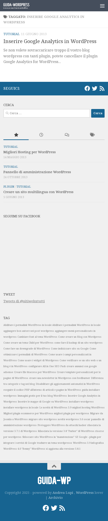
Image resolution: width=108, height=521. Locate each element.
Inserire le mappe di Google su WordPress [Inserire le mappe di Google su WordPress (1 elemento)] (43, 401)
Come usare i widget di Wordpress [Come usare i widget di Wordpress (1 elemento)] (38, 360)
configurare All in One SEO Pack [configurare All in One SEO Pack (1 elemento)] (47, 366)
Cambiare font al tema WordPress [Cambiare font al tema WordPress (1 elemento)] (37, 336)
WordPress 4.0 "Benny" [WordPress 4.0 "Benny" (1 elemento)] (17, 448)
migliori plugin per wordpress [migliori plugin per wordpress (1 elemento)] (71, 413)
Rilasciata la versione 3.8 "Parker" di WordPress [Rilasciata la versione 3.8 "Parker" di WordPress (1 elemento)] (66, 431)
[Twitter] (94, 88)
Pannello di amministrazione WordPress (37, 172)
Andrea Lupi (63, 493)
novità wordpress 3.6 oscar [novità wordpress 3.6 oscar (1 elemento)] (74, 419)
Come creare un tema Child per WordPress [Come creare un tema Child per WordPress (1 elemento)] (28, 342)
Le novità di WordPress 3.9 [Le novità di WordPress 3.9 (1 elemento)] (55, 407)
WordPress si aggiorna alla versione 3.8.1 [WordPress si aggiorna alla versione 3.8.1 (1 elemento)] (56, 448)
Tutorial (11, 34)
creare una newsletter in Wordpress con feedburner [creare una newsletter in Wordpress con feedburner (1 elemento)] (59, 378)
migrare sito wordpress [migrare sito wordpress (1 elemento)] (43, 419)
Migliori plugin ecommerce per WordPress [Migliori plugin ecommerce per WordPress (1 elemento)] (28, 413)
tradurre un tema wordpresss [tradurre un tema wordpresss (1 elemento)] (54, 442)
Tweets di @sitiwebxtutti (24, 301)
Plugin (8, 186)
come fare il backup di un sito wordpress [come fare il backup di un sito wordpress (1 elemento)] (78, 342)
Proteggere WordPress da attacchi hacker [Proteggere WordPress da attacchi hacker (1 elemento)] (62, 425)
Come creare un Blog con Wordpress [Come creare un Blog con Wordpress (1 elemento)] (79, 336)
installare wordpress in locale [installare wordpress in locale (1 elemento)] (20, 407)
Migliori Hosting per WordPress (29, 152)
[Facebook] (87, 88)
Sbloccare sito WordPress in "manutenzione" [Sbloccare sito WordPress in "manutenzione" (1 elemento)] (48, 437)
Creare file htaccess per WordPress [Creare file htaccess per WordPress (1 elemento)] (35, 372)
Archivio (55, 498)
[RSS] (102, 88)
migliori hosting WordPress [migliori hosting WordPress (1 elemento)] (88, 407)
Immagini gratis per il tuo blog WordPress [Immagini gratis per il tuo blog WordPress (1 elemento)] (42, 395)
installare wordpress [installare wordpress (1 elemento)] (81, 401)
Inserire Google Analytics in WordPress (49, 41)
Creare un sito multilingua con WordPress (38, 192)
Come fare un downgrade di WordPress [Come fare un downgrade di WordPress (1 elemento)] (26, 348)
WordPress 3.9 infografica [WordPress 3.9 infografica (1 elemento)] (88, 442)
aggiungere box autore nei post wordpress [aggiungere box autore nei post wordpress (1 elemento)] (28, 331)
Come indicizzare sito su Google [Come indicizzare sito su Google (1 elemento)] (70, 348)
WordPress (85, 493)
